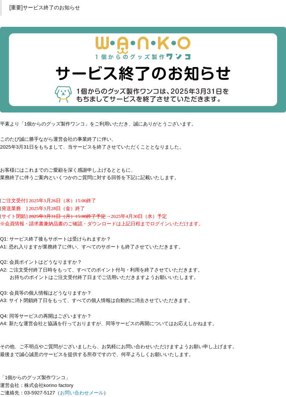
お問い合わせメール (82, 393)
